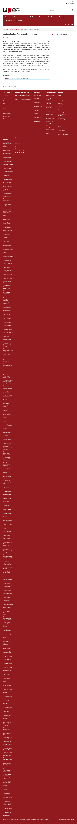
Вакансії (4, 108)
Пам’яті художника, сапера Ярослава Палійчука (7, 236)
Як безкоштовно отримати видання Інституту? (49, 108)
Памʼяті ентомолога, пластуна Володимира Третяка (7, 356)
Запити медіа (60, 100)
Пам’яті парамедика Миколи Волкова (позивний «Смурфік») (7, 770)
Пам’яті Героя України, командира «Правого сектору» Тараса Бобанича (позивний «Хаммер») (7, 212)
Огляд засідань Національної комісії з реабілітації (38, 112)
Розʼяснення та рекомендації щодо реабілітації (37, 102)
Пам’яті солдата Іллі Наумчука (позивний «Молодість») (7, 224)
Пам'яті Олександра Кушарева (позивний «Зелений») (7, 653)
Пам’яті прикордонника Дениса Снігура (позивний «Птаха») (7, 181)
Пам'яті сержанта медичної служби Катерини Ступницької (7, 387)
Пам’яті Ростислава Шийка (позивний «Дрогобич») (7, 464)
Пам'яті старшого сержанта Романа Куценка (6, 680)
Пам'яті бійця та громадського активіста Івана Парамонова (7, 798)
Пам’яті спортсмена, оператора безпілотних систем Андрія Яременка (8, 170)
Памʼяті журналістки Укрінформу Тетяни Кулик (7, 439)
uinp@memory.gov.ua (21, 150)
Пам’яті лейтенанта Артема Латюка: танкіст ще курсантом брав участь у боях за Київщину (7, 187)
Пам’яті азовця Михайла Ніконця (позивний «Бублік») (8, 509)
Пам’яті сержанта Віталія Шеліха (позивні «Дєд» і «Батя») (8, 636)
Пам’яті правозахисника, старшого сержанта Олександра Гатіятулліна (8, 382)
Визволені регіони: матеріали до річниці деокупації (62, 114)
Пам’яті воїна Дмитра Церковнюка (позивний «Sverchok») (7, 717)
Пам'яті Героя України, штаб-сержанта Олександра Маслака (7, 754)
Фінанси (47, 133)
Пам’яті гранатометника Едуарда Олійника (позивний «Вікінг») (7, 544)
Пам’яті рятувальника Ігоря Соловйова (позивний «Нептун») (7, 206)
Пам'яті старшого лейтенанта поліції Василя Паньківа (6, 453)
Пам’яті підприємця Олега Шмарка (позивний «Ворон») (7, 487)
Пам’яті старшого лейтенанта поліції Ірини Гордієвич (8, 350)
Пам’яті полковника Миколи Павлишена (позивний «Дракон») (7, 493)
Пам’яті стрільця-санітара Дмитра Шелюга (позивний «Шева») (8, 606)
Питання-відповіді (37, 121)
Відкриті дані (48, 111)
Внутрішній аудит (6, 111)
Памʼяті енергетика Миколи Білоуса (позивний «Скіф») (7, 814)
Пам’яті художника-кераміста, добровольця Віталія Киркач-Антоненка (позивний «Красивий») (8, 446)
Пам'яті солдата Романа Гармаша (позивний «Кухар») (7, 345)
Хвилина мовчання (10, 20)
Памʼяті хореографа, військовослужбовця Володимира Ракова (7, 195)
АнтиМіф (59, 126)
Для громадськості (44, 17)
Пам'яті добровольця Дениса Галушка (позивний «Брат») (7, 674)
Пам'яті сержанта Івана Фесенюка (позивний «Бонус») (7, 200)
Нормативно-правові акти (21, 17)
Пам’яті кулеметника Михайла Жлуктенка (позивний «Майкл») (7, 631)
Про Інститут (8, 17)
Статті (59, 123)
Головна (6, 29)
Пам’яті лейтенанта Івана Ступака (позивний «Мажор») (8, 175)
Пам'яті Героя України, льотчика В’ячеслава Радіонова (7, 477)
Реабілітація (33, 17)
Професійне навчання (7, 118)
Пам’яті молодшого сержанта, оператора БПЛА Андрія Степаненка (8, 618)
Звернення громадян (50, 95)
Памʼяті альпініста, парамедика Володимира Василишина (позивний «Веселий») (7, 300)
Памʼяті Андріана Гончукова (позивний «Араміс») (7, 157)
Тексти (60, 17)
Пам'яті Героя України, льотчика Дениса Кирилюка (7, 691)
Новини (59, 95)
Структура (5, 98)
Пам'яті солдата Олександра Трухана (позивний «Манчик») (7, 318)
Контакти (20, 20)
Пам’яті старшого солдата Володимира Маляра (7, 482)
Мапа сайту (71, 1)
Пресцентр (54, 17)
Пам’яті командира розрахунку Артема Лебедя (7, 733)
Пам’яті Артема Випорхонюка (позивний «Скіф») (8, 256)
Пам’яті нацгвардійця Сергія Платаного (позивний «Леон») (7, 287)
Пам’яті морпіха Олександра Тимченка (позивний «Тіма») (7, 707)
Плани (4, 100)
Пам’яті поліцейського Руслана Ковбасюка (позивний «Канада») (7, 685)
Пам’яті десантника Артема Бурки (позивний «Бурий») (8, 515)
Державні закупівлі (49, 114)
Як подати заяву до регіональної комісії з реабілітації (38, 117)
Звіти (4, 103)
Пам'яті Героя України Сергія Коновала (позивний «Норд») (7, 669)
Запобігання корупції (7, 113)
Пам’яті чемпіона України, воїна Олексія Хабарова (7, 459)
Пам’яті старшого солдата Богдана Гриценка (6, 573)
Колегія (4, 105)
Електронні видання (14, 29)
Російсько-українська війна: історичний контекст (62, 120)
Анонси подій (60, 98)
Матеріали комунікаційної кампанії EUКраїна (62, 105)
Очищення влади (6, 116)
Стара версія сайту (62, 1)
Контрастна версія (69, 3)
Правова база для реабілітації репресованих (37, 97)
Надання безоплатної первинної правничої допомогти (50, 129)
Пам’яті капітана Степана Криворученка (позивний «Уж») (8, 376)
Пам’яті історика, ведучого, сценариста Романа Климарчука (7, 563)
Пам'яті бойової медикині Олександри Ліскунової (7, 520)
